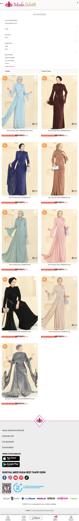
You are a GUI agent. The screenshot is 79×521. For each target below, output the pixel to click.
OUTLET (7, 63)
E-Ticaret (33, 511)
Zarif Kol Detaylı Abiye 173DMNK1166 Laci (20, 197)
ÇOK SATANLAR (9, 61)
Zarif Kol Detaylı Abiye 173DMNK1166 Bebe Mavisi (20, 131)
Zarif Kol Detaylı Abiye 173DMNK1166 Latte (59, 197)
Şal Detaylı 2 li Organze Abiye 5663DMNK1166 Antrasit (19, 399)
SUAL (6, 49)
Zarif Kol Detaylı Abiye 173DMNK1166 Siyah (20, 332)
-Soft (27, 511)
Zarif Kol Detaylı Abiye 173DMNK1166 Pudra (59, 265)
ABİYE (6, 46)
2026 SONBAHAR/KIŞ (11, 20)
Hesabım (71, 518)
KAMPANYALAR (9, 66)
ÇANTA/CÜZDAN (10, 58)
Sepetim (55, 518)
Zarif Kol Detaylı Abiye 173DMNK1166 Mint (20, 265)
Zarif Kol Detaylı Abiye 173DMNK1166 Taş (59, 332)
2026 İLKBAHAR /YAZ (11, 23)
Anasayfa (8, 518)
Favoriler (23, 518)
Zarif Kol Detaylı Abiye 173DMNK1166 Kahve (59, 131)
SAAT (6, 38)
